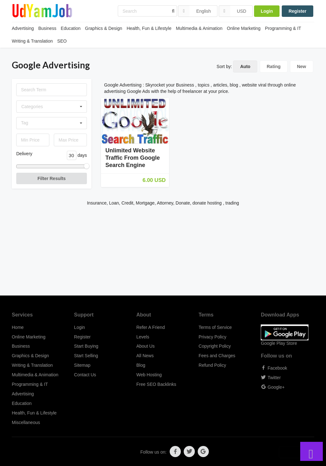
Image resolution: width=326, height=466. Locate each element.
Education (71, 28)
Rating (274, 66)
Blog (140, 365)
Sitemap (82, 365)
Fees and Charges (217, 355)
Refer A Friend (150, 327)
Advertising (23, 28)
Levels (142, 336)
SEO (62, 41)
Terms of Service (215, 327)
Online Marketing (244, 28)
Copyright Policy (215, 346)
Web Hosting (149, 374)
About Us (145, 346)
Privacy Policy (212, 336)
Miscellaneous (26, 422)
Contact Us (85, 374)
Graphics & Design (103, 28)
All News (144, 355)
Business (47, 28)
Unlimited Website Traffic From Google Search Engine (132, 157)
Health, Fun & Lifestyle (149, 28)
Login (267, 11)
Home (18, 327)
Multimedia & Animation (199, 28)
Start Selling (86, 355)
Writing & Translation (32, 41)
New (301, 66)
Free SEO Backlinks (156, 384)
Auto (245, 66)
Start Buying (86, 346)
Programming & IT (283, 28)
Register (297, 11)
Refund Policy (212, 365)
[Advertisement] (163, 251)
